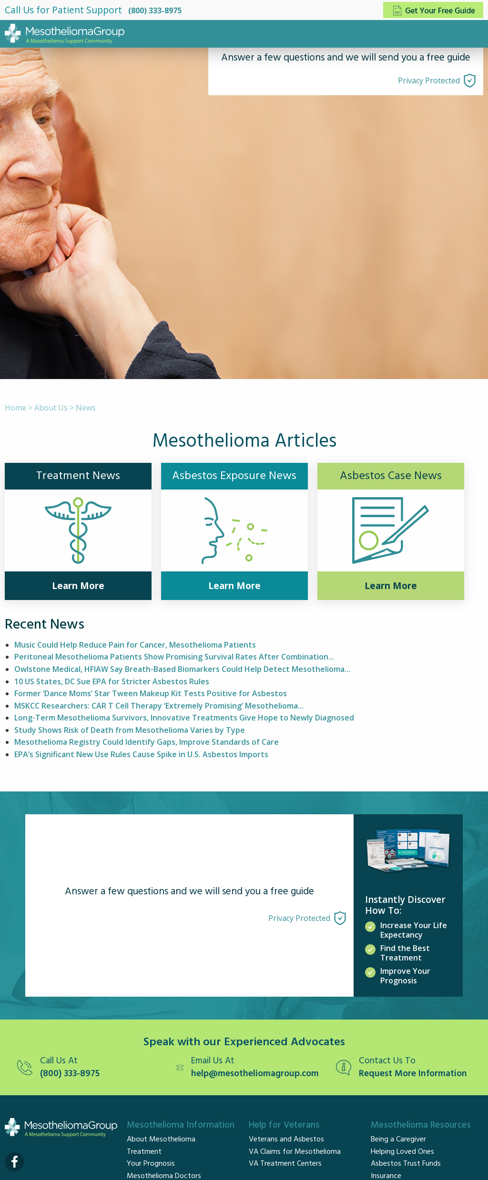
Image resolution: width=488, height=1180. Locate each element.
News (86, 407)
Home (15, 407)
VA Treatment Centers (285, 1164)
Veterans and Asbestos (286, 1139)
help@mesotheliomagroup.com (255, 1074)
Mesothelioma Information (180, 1125)
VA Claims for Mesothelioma (295, 1152)
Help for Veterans (284, 1125)
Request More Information (413, 1074)
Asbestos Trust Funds (406, 1164)
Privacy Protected (429, 80)
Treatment (144, 1152)
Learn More (78, 586)
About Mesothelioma (161, 1139)
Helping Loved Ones (402, 1152)
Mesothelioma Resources (421, 1125)
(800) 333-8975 (155, 10)
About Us (51, 407)
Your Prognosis (151, 1164)
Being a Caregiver (398, 1139)
